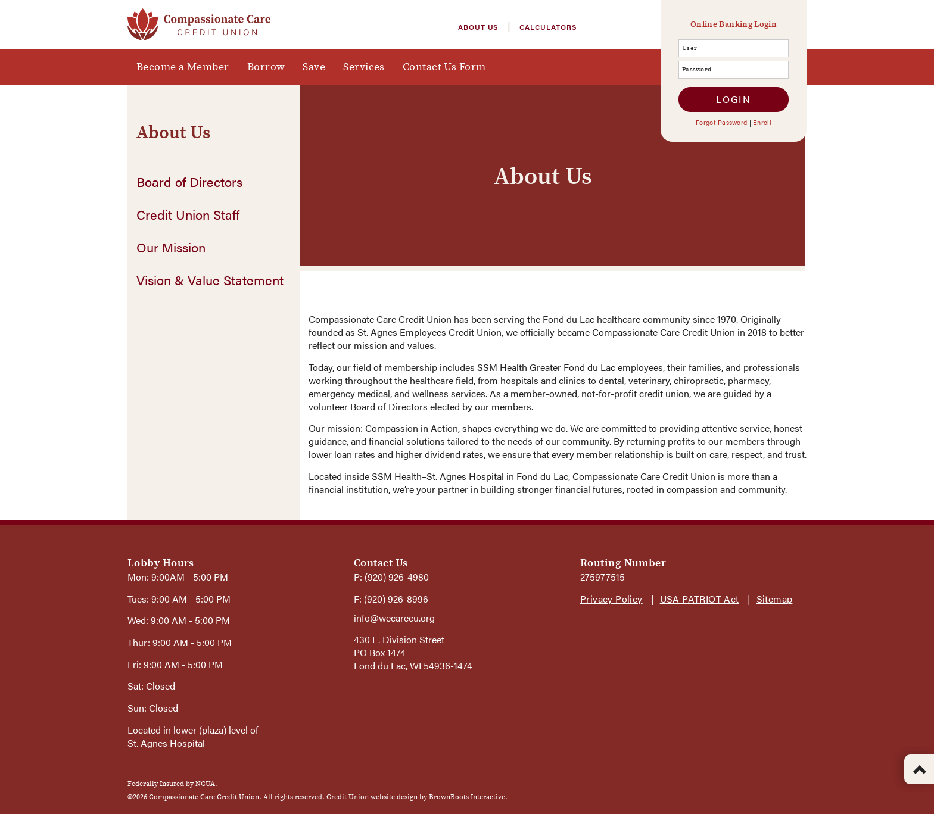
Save (314, 66)
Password (682, 69)
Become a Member (182, 66)
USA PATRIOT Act (699, 599)
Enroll (762, 122)
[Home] (198, 22)
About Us (478, 26)
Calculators (548, 26)
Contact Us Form (444, 66)
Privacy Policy (611, 599)
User (682, 47)
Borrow (266, 66)
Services (364, 66)
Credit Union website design (372, 796)
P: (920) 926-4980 (391, 577)
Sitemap (774, 599)
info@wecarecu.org (394, 618)
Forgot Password (721, 122)
